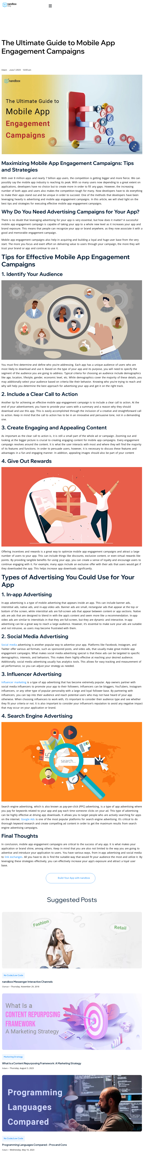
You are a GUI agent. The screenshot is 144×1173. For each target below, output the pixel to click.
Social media (9, 644)
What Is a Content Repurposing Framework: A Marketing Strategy (59, 1065)
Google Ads (28, 819)
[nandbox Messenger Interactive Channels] (72, 940)
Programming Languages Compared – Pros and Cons (48, 1149)
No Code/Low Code (13, 975)
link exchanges (13, 857)
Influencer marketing (13, 682)
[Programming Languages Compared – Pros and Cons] (72, 1106)
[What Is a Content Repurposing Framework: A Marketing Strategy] (72, 1023)
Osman (5, 988)
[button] (49, 6)
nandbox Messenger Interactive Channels (38, 982)
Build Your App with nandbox (70, 878)
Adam (5, 1071)
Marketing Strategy (13, 1058)
